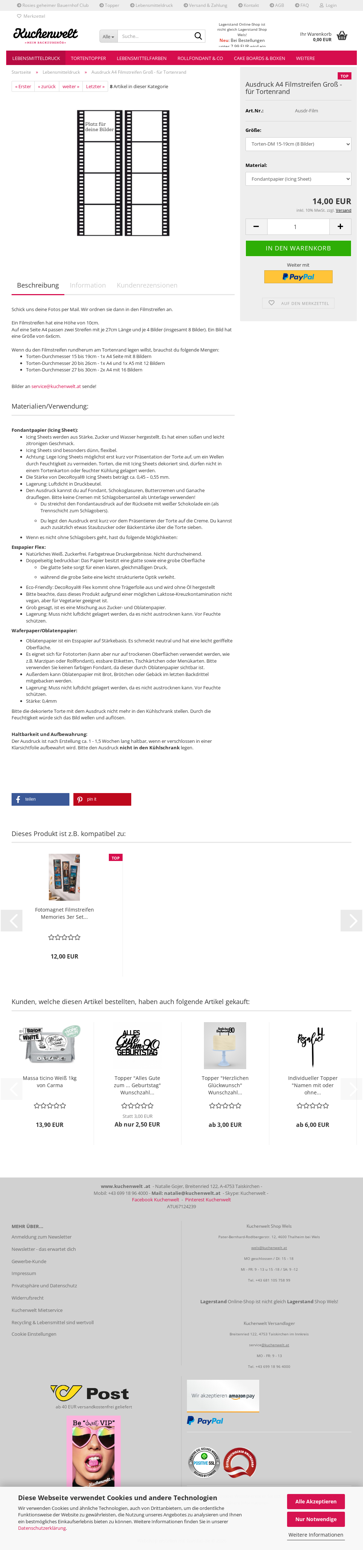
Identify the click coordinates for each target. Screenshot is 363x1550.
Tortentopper (88, 58)
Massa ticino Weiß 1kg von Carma (50, 1082)
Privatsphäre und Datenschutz (44, 1285)
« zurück (47, 86)
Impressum (24, 1273)
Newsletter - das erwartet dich (44, 1249)
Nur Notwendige (316, 1519)
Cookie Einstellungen (34, 1334)
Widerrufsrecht (28, 1298)
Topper (109, 5)
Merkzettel (31, 16)
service (255, 1344)
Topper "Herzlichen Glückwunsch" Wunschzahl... (225, 1085)
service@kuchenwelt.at (56, 386)
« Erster (23, 86)
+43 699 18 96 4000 (273, 1366)
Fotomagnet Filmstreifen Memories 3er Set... (64, 913)
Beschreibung (38, 285)
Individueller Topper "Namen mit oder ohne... (313, 1085)
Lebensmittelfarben (142, 58)
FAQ (302, 5)
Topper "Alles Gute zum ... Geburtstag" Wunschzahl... (137, 1085)
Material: (256, 165)
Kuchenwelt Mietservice (37, 1310)
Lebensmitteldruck (151, 5)
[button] (256, 227)
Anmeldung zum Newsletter (42, 1236)
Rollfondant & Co (200, 58)
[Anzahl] (298, 227)
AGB (277, 5)
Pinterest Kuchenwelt (208, 1199)
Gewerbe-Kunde (29, 1261)
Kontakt (248, 5)
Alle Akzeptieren (316, 1501)
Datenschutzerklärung (42, 1528)
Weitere (305, 58)
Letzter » (95, 86)
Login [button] (328, 5)
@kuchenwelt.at (275, 1344)
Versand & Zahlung (205, 5)
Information (88, 285)
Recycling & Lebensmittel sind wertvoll (53, 1322)
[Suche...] (108, 36)
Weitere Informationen (316, 1534)
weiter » (71, 86)
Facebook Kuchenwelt (155, 1199)
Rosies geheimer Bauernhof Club (53, 5)
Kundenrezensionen (147, 285)
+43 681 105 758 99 (273, 1280)
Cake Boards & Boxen (259, 58)
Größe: (253, 130)
